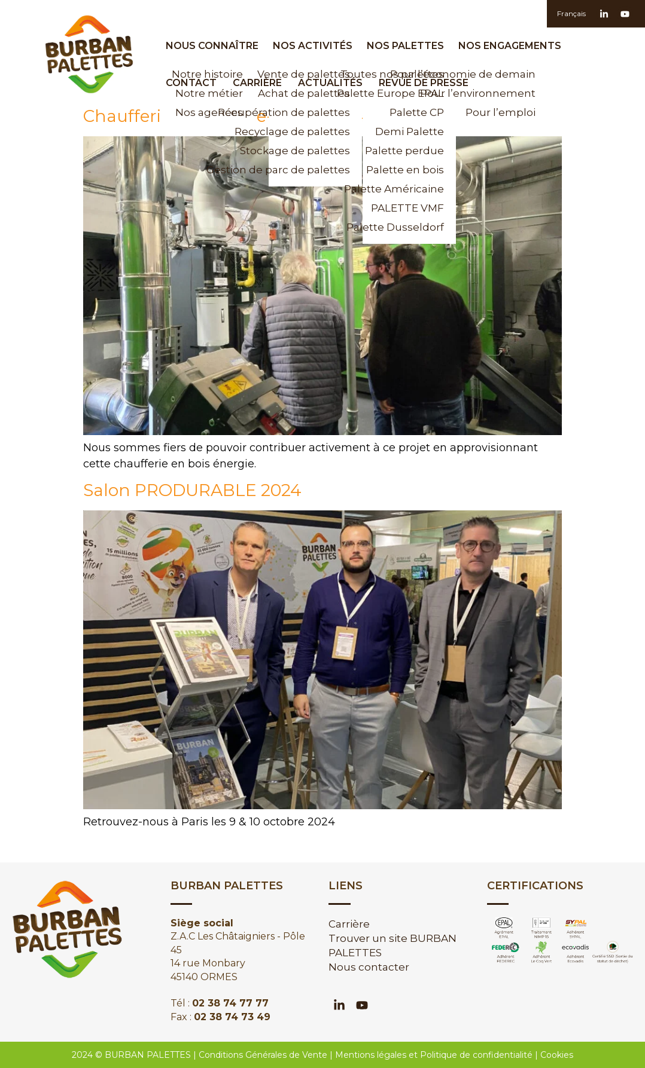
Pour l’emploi (501, 112)
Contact (191, 82)
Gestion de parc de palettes (309, 170)
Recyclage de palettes (309, 131)
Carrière (257, 82)
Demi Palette (409, 131)
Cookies (556, 1054)
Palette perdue (404, 151)
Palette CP (417, 112)
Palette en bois (405, 170)
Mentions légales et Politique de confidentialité (434, 1054)
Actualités (330, 82)
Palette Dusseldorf (403, 227)
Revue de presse (423, 82)
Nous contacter (368, 967)
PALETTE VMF (407, 208)
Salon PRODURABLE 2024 (192, 490)
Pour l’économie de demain (495, 74)
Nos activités (315, 46)
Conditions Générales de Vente (263, 1054)
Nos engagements (512, 46)
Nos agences (209, 112)
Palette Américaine (403, 189)
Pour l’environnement (495, 93)
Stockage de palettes (309, 151)
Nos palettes (408, 46)
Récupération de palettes (309, 112)
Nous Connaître (215, 46)
